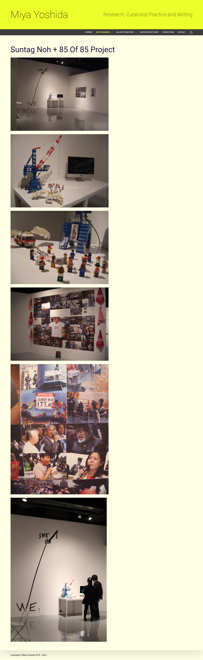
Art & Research (104, 32)
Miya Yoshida (39, 14)
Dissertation (168, 32)
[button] (111, 32)
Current (88, 32)
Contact (181, 32)
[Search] (191, 32)
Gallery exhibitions (127, 32)
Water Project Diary (149, 32)
